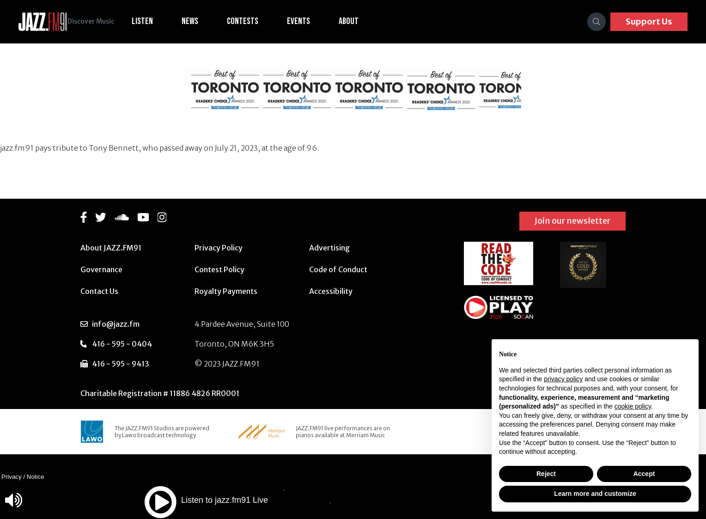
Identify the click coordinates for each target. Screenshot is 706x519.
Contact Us (99, 291)
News (203, 21)
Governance (101, 269)
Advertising (329, 247)
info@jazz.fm (116, 324)
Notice (35, 476)
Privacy (11, 476)
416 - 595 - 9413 (120, 363)
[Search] (596, 21)
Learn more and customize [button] (595, 493)
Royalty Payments (226, 291)
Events (312, 21)
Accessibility (331, 291)
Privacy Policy (219, 247)
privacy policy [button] (563, 379)
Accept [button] (644, 473)
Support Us (649, 21)
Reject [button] (546, 473)
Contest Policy (219, 269)
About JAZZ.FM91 (110, 247)
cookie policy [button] (633, 406)
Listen (156, 21)
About (362, 21)
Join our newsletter (572, 220)
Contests (256, 21)
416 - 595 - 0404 (122, 343)
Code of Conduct (338, 269)
